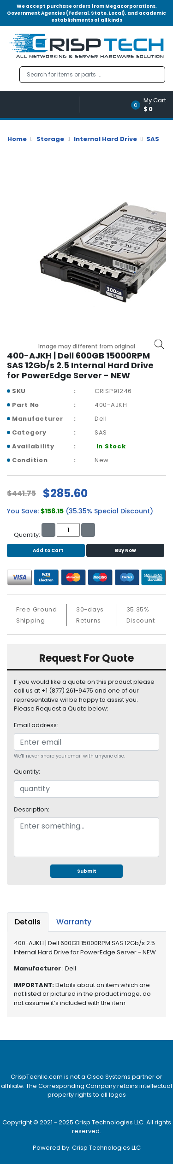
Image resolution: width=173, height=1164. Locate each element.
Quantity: (27, 771)
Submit (86, 871)
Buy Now (125, 550)
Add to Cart (46, 550)
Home (17, 139)
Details (28, 922)
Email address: (36, 725)
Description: (31, 809)
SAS (152, 139)
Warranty (73, 922)
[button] (151, 104)
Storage (50, 139)
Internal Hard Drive (105, 139)
